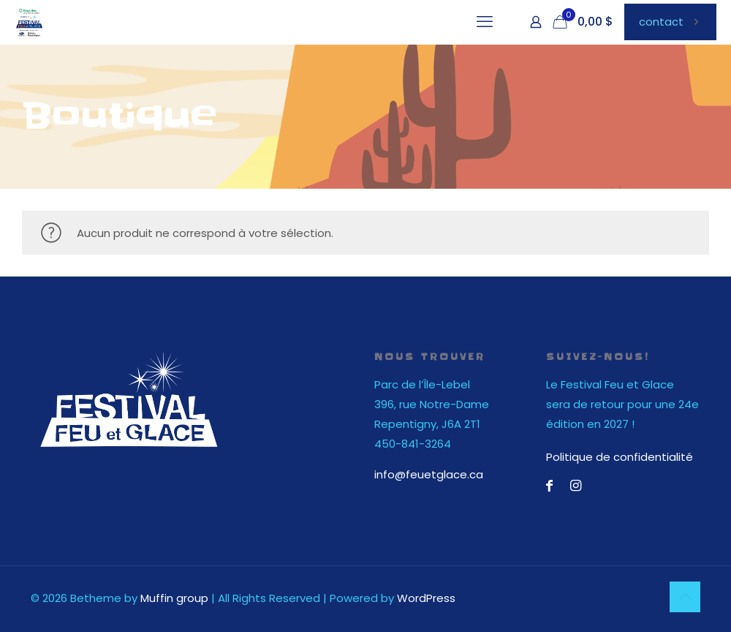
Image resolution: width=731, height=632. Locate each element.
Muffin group (174, 598)
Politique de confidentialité (619, 456)
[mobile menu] (484, 22)
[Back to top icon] (685, 597)
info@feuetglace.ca (428, 474)
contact (670, 21)
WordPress (426, 598)
